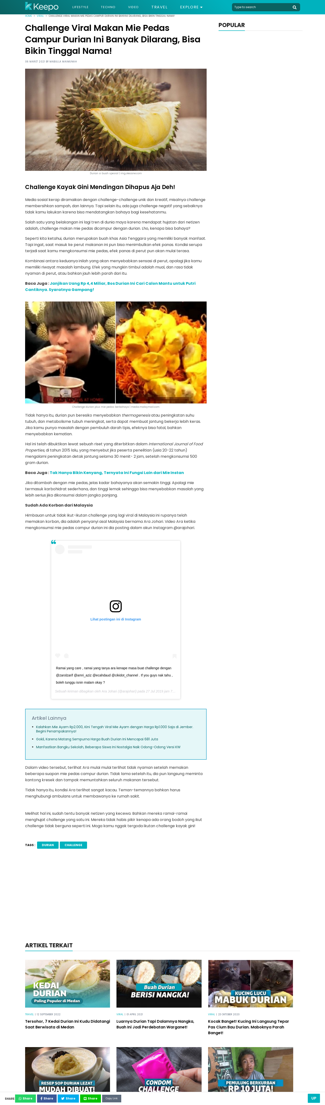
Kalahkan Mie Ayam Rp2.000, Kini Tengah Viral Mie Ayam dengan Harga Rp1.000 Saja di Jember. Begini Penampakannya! (114, 729)
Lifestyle (82, 7)
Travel (170, 7)
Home (28, 16)
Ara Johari (109, 691)
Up (313, 1098)
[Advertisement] (162, 901)
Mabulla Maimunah (63, 61)
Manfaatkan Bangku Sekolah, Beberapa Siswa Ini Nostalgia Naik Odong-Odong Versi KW (108, 747)
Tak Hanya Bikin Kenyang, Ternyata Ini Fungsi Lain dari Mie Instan (117, 472)
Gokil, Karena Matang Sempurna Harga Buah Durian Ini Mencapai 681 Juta (97, 739)
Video (143, 7)
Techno (115, 7)
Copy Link (154, 1097)
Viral (40, 16)
